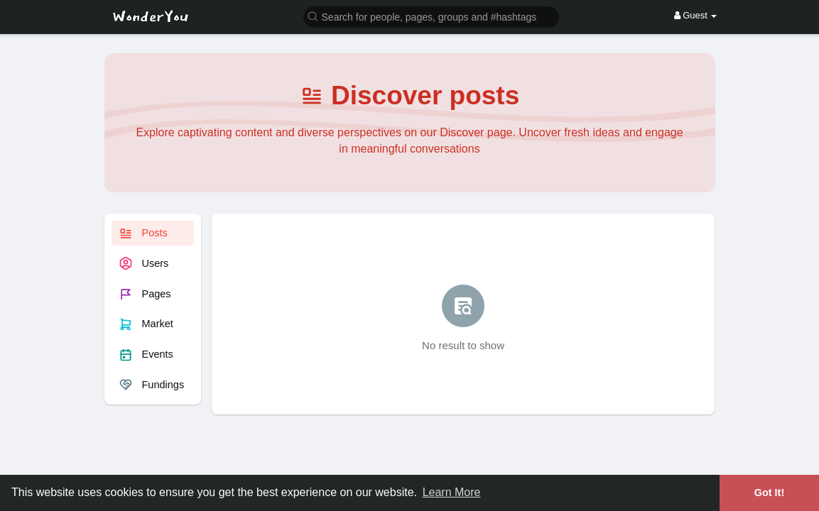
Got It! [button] (769, 492)
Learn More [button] (452, 492)
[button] (431, 16)
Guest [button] (695, 15)
